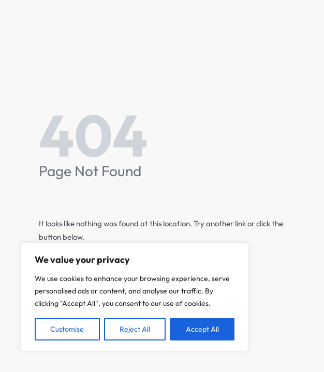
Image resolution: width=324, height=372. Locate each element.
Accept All (202, 329)
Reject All (135, 329)
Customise (67, 329)
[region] (134, 297)
